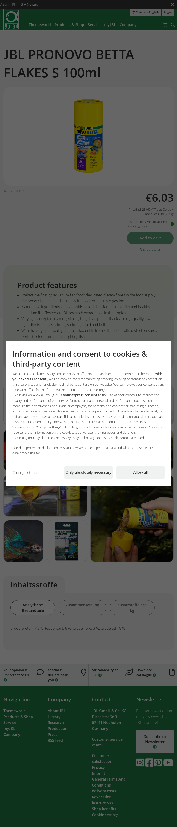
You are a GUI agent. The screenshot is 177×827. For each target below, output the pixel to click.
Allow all (140, 472)
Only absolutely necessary (88, 472)
